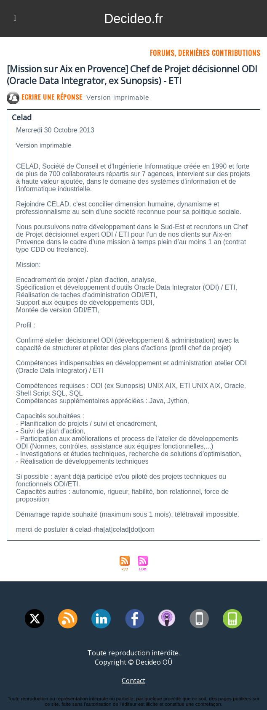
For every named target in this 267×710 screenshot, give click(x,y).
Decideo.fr (133, 18)
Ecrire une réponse (45, 97)
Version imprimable (120, 97)
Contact (133, 680)
